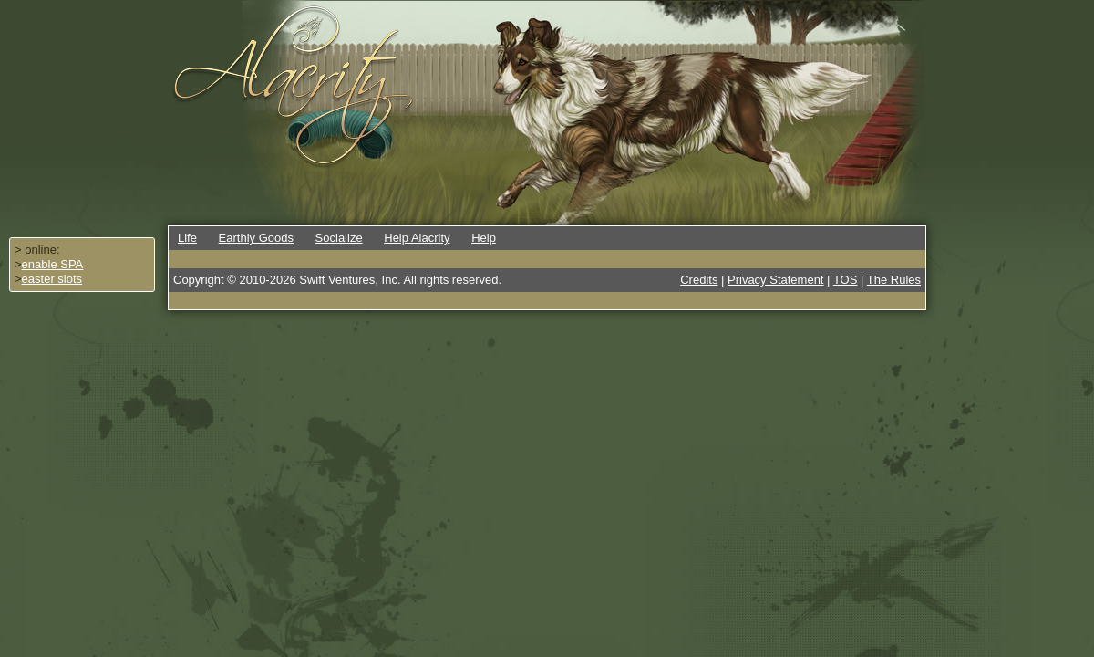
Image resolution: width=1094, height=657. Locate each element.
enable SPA (53, 264)
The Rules (894, 280)
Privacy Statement (776, 280)
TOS (845, 280)
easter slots (52, 279)
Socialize (339, 238)
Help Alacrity (416, 238)
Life (187, 238)
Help (483, 238)
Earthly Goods (256, 238)
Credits (698, 280)
